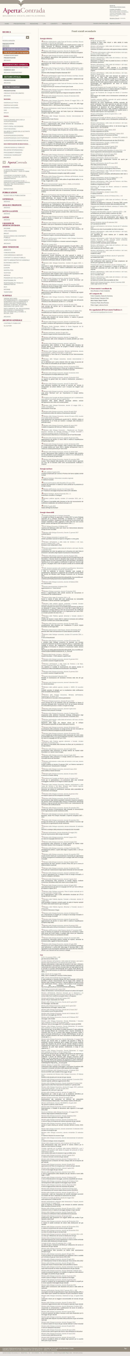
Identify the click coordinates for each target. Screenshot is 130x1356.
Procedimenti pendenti (13, 152)
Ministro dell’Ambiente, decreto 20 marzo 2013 (104, 154)
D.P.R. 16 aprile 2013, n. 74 (51, 253)
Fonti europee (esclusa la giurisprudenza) (14, 120)
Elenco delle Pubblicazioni (14, 195)
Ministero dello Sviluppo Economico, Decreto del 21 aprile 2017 (59, 1002)
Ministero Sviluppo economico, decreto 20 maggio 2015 (57, 1097)
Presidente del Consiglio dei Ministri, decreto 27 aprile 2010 (107, 255)
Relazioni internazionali (13, 150)
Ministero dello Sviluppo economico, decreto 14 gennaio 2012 (60, 794)
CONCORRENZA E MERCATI (13, 255)
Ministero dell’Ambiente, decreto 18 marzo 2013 (104, 158)
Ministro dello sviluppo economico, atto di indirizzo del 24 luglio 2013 (60, 1143)
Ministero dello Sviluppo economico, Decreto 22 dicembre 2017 (61, 51)
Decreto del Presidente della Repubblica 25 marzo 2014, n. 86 (60, 202)
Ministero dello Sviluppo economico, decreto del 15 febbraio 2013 (59, 1181)
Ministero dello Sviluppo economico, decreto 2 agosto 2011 (58, 1248)
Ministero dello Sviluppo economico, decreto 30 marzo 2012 (60, 304)
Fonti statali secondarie (13, 126)
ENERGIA (7, 265)
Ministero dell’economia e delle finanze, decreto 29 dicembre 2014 (62, 630)
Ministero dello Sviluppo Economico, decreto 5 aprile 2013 (57, 1168)
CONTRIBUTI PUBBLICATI (12, 323)
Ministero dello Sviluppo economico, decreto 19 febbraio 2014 (58, 1116)
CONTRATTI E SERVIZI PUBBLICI (15, 257)
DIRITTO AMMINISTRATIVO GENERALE (17, 260)
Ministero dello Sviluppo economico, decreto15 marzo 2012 (60, 769)
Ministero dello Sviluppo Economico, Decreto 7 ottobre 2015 (60, 128)
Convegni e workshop (12, 155)
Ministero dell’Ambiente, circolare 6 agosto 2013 (104, 146)
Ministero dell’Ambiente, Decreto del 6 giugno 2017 (55, 998)
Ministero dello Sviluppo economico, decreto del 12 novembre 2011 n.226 (62, 1234)
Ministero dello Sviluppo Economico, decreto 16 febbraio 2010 (60, 913)
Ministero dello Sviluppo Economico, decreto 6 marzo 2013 (58, 1172)
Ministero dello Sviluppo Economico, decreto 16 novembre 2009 (61, 938)
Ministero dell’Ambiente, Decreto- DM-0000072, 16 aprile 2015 (59, 1103)
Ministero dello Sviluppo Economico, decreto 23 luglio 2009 (60, 944)
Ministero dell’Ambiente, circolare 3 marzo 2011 (104, 192)
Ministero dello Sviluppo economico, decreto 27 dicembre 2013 (61, 227)
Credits (72, 1348)
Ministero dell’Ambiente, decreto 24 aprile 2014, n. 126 (106, 114)
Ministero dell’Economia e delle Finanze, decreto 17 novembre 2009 (62, 930)
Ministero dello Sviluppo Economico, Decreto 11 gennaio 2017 (60, 532)
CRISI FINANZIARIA (10, 231)
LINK (44, 23)
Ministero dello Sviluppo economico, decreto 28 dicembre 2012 (61, 278)
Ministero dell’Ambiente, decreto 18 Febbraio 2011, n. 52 (107, 196)
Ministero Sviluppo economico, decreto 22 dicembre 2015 (59, 591)
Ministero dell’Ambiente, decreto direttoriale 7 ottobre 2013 (107, 133)
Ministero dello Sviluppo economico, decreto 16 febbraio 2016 (60, 582)
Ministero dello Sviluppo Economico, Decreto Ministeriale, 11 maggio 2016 (62, 1039)
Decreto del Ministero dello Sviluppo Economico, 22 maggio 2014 (59, 1112)
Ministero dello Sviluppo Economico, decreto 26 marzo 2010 (60, 425)
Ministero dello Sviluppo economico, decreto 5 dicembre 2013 (60, 682)
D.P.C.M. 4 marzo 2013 (49, 244)
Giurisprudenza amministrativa (16, 140)
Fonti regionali (10, 129)
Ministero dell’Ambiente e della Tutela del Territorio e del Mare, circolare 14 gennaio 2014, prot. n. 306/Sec (62, 664)
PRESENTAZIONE (19, 23)
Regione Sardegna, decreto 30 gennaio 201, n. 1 (57, 493)
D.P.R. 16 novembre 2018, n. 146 (50, 957)
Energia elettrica (11, 102)
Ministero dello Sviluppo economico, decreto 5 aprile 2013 (59, 708)
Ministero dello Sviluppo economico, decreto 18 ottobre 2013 (58, 1123)
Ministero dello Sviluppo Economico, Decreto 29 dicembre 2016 (61, 96)
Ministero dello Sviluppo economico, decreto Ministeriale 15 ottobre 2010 (61, 1306)
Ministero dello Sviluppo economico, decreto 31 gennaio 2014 (60, 659)
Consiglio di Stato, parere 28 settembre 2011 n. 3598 (56, 1243)
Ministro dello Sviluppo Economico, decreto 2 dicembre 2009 (108, 282)
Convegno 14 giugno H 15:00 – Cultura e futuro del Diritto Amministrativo (15, 177)
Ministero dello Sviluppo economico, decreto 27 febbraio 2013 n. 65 (60, 1159)
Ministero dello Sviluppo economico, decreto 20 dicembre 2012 (61, 272)
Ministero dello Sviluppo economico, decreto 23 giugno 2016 (60, 556)
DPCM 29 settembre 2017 (98, 41)
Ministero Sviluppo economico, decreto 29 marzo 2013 (58, 701)
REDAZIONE (34, 23)
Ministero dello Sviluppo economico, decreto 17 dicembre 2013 (61, 210)
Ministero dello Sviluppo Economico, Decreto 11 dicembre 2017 (61, 62)
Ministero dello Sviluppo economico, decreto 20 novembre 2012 (61, 733)
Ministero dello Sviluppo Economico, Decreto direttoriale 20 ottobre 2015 (61, 1083)
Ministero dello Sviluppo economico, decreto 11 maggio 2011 (60, 337)
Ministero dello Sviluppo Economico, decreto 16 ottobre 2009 (60, 452)
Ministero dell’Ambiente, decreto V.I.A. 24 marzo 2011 (58, 489)
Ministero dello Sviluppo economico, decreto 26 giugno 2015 (60, 134)
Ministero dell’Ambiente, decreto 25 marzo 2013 (104, 163)
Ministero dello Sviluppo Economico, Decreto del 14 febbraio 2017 (59, 1013)
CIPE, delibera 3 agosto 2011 (51, 472)
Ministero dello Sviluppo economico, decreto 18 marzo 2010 (58, 1337)
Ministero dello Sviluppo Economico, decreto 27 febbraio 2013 (60, 713)
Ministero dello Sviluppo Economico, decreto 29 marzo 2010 (58, 1330)
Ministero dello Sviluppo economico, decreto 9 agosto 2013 (58, 1155)
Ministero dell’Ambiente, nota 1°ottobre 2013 (103, 130)
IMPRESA (7, 275)
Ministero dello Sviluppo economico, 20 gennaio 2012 (56, 1216)
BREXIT (6, 233)
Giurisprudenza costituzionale (16, 138)
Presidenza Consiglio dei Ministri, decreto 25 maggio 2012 (57, 1198)
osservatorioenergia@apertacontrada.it (102, 312)
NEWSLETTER (67, 23)
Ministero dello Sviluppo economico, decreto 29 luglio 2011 (58, 1254)
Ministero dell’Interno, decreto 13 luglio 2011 (55, 332)
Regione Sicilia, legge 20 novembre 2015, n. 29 (56, 597)
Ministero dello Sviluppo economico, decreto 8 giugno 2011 (60, 837)
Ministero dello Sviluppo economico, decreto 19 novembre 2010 (61, 854)
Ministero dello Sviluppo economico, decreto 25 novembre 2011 (61, 808)
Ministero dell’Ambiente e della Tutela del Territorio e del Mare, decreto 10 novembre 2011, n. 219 (109, 182)
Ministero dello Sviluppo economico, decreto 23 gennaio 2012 (58, 1212)
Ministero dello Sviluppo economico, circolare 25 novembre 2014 (61, 640)
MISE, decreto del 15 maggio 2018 (51, 974)
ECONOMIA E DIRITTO (11, 262)
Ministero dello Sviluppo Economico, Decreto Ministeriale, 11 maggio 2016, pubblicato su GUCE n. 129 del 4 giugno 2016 (62, 1051)
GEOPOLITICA (8, 270)
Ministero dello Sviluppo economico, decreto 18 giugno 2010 (58, 1322)
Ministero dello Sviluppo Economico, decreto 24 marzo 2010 (58, 1333)
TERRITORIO (8, 292)
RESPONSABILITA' (10, 280)
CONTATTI (54, 23)
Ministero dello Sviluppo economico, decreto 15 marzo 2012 (60, 773)
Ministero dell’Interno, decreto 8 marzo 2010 (103, 259)
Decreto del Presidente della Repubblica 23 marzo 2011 (59, 483)
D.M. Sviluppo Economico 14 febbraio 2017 (55, 526)
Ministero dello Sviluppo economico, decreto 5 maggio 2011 (60, 842)
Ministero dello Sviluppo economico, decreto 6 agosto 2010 (60, 879)
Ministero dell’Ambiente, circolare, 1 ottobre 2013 (104, 142)
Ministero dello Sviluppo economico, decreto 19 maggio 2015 (60, 623)
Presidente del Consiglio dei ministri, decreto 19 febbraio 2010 (108, 265)
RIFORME (7, 289)
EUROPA (7, 267)
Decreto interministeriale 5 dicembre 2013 (55, 676)
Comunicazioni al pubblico (14, 147)
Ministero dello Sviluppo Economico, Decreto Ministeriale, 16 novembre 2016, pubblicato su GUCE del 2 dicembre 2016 (62, 1027)
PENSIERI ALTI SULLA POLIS (13, 278)
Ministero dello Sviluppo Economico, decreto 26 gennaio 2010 (60, 438)
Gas (5, 110)
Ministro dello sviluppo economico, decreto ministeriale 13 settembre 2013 (62, 1128)
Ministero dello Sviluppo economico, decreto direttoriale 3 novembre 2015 (62, 1079)
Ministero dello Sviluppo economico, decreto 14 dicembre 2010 (61, 373)
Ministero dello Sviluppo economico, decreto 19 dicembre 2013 (61, 222)
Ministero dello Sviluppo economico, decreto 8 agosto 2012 (60, 291)
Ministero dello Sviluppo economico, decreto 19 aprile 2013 (58, 1164)
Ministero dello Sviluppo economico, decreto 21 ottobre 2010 (60, 383)
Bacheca (7, 157)
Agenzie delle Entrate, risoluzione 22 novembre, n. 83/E (59, 233)
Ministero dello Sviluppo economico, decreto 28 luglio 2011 (58, 1263)
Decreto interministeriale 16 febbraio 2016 (55, 586)
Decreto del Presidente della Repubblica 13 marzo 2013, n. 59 (108, 150)
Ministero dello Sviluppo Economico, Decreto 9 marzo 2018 (60, 55)
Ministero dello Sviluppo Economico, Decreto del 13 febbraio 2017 (59, 1017)
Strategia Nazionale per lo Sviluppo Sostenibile (56, 515)
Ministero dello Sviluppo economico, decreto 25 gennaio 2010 (60, 925)
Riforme (7, 228)
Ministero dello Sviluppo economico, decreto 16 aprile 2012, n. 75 (59, 1192)
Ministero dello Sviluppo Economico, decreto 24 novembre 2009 (61, 459)
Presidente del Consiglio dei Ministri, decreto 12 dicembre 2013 (108, 117)
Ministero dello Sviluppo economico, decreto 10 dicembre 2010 (61, 377)
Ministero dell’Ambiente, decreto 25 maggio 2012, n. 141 (106, 177)
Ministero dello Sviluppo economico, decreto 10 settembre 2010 (61, 868)
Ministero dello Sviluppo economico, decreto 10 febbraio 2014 (60, 216)
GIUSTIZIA (7, 273)
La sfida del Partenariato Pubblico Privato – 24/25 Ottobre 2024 (16, 171)
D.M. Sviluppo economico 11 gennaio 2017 (55, 537)
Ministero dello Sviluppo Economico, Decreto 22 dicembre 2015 (61, 122)
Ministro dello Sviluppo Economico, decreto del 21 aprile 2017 (58, 1006)
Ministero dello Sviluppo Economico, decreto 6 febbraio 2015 (58, 1106)
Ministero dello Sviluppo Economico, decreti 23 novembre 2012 (59, 1188)
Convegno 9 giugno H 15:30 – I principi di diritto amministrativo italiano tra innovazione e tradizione (17, 183)
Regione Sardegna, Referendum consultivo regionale (58, 478)
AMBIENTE (7, 250)
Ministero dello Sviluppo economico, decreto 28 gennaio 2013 (58, 1185)
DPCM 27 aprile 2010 (49, 506)
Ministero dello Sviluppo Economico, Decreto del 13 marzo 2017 (59, 1009)
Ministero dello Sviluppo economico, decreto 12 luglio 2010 (60, 885)
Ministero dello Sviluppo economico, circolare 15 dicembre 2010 (61, 848)
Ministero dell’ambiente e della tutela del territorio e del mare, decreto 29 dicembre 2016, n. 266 (109, 65)
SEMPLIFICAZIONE (10, 240)
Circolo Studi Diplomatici (14, 93)
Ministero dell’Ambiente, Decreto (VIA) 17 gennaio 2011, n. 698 (59, 1290)
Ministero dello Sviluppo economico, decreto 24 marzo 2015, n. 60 (62, 164)
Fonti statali (9, 124)
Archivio (7, 83)
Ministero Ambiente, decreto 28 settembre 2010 (104, 222)
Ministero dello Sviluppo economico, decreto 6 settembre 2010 (60, 873)
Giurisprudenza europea (13, 135)
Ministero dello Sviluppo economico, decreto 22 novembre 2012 (61, 284)
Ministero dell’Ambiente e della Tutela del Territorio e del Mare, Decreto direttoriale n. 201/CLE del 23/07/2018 (62, 42)
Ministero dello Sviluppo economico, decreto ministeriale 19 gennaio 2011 (62, 1267)
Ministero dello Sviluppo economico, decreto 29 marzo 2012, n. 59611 (61, 1208)
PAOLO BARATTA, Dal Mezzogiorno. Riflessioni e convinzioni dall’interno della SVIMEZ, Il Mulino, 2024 (17, 311)
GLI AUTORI (8, 326)
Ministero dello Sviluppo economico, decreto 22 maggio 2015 (58, 1092)
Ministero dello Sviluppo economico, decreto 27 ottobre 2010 (60, 862)
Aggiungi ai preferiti (115, 23)
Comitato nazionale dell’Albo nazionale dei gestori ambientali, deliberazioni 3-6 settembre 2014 (109, 100)
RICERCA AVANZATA (9, 40)
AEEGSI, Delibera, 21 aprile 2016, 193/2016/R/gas (55, 1065)
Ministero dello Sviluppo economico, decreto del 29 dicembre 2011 (60, 1221)
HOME (7, 23)
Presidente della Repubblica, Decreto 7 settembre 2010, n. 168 (108, 211)
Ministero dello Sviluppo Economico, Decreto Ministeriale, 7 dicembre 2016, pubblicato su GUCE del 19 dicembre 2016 (62, 1021)
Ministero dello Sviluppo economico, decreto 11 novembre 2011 (61, 321)
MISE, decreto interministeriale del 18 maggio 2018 (55, 977)
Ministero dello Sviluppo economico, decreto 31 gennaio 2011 (58, 1276)
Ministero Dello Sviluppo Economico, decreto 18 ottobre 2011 (58, 1238)
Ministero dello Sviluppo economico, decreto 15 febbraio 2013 (58, 1177)
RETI (5, 287)
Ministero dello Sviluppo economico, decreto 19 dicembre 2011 (61, 315)
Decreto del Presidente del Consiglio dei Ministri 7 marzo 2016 (108, 87)
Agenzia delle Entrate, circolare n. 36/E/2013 (56, 654)
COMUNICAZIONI (9, 252)
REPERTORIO (8, 189)
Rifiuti (6, 113)
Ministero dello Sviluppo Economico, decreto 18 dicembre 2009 (61, 444)
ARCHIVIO (6, 45)
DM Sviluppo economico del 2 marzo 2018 (53, 989)
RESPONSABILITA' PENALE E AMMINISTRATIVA (13, 283)
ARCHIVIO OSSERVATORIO (13, 72)
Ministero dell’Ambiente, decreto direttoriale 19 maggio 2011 (60, 832)
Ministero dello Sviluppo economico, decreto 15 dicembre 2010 (61, 366)
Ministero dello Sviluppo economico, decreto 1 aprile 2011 (59, 343)
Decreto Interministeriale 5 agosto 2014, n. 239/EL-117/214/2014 (61, 184)
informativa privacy (78, 1352)
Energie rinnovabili (11, 108)
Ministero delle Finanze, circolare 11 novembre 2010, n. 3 (107, 215)
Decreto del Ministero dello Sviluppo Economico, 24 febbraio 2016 (59, 1070)
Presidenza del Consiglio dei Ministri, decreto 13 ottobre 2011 (60, 778)
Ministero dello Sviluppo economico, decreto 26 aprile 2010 (60, 411)
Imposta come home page (100, 23)
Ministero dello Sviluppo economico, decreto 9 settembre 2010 (60, 391)
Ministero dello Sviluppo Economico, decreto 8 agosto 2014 (60, 188)
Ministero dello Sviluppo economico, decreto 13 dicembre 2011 (61, 814)
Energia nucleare (11, 105)
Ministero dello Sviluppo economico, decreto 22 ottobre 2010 (58, 1302)
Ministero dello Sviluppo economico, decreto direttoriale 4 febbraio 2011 (61, 1270)
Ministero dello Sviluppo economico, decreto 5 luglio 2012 (59, 749)
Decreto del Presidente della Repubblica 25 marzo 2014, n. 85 (60, 195)
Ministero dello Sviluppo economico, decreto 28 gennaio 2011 (58, 1285)
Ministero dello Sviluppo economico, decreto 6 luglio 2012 (59, 755)
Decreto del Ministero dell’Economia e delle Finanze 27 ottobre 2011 (62, 311)
